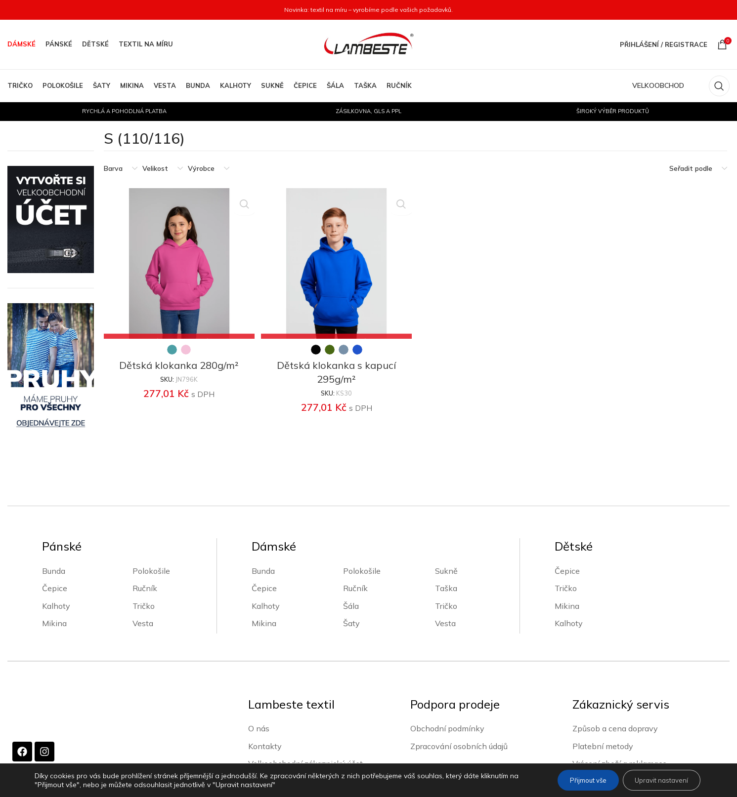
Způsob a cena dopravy (615, 728)
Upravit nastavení (657, 780)
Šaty (351, 623)
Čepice (54, 588)
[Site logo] (368, 44)
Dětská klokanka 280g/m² (178, 363)
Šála (351, 606)
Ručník (144, 588)
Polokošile (151, 571)
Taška (446, 588)
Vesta (142, 623)
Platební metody (602, 746)
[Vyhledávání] (719, 86)
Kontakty (265, 746)
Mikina (54, 623)
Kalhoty (56, 606)
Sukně (446, 571)
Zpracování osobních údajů (459, 746)
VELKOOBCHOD (658, 85)
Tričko (143, 606)
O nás (258, 728)
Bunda (53, 571)
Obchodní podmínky (447, 728)
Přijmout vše (575, 780)
